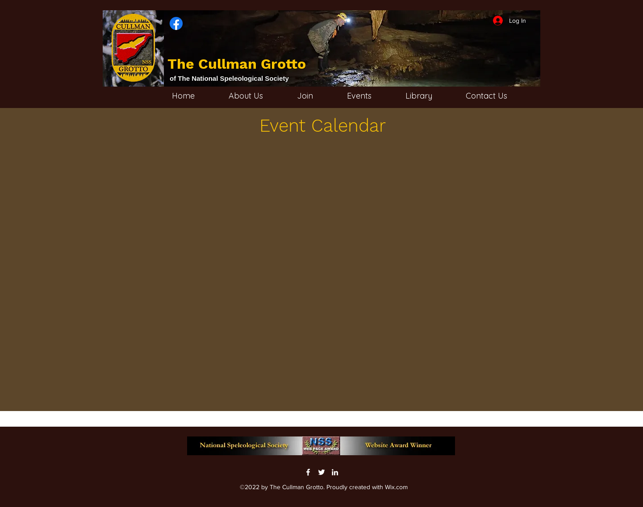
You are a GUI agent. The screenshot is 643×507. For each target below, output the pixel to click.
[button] (431, 96)
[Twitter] (321, 472)
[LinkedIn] (334, 472)
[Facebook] (308, 472)
